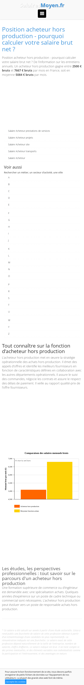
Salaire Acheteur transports (22, 151)
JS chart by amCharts (23, 461)
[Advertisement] (42, 104)
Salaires (42, 5)
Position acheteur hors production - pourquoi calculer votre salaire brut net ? (37, 39)
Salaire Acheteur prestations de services (29, 130)
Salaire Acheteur (16, 158)
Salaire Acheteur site (19, 144)
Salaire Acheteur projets (20, 137)
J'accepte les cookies (16, 681)
